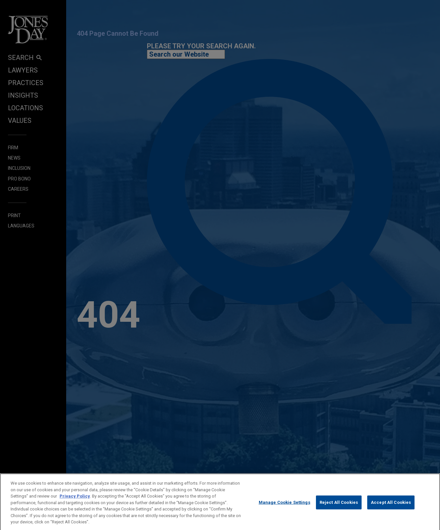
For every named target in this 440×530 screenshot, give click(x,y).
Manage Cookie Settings (284, 506)
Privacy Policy (75, 499)
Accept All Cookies (391, 506)
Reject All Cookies (339, 506)
